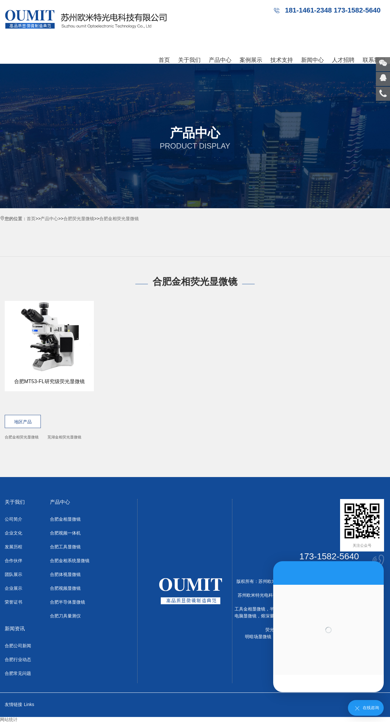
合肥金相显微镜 (65, 519)
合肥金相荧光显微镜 (119, 218)
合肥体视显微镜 (65, 574)
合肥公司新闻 (18, 645)
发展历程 (13, 546)
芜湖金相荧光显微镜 (64, 437)
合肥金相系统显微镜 (69, 560)
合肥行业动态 (18, 659)
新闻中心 (312, 60)
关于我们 (189, 60)
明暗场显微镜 (258, 636)
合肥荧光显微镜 (78, 218)
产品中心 (220, 60)
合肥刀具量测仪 (65, 615)
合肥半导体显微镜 (67, 602)
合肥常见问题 (18, 673)
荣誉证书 (13, 602)
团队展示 (13, 574)
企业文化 (13, 532)
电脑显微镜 (246, 615)
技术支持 (281, 60)
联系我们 (374, 60)
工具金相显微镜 (250, 608)
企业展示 (13, 588)
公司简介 (13, 519)
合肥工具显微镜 (65, 546)
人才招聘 (343, 60)
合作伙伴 (13, 560)
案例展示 (251, 60)
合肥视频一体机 (65, 532)
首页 (164, 60)
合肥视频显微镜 (65, 588)
